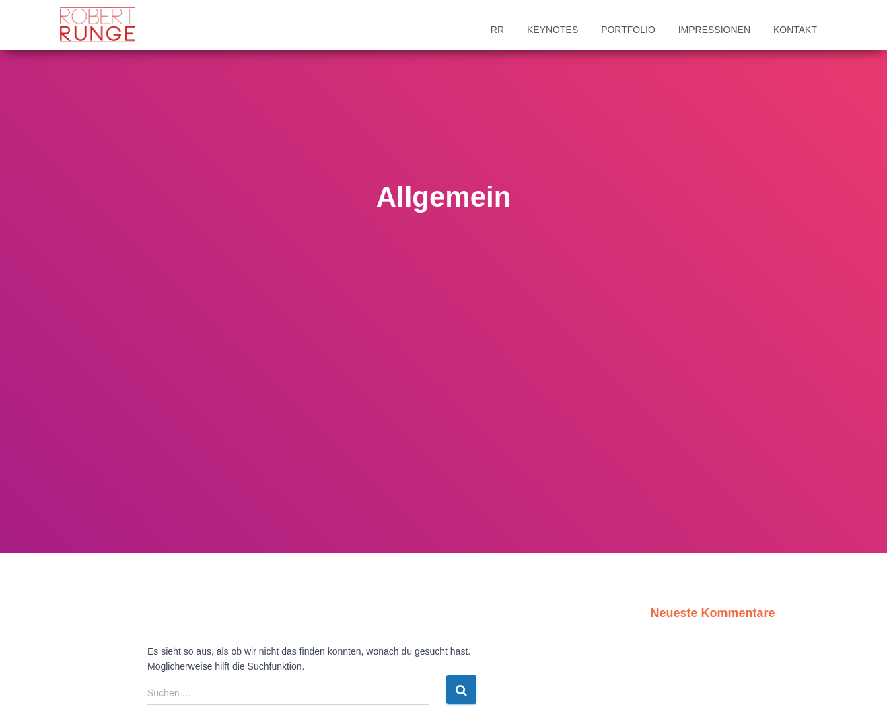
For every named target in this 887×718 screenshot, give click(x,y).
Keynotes (552, 29)
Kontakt (795, 29)
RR (497, 29)
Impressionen (714, 29)
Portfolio (628, 29)
